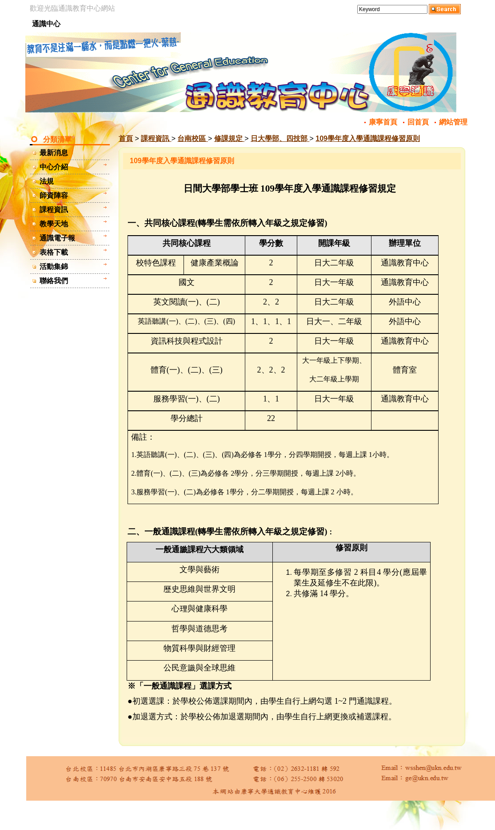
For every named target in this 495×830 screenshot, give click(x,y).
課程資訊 (156, 138)
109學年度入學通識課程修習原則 (367, 138)
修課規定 (229, 138)
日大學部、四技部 (280, 138)
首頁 (126, 138)
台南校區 (192, 138)
